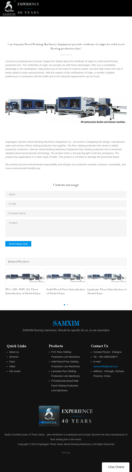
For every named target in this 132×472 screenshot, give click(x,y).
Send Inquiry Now (18, 243)
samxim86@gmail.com (105, 365)
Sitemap (66, 451)
